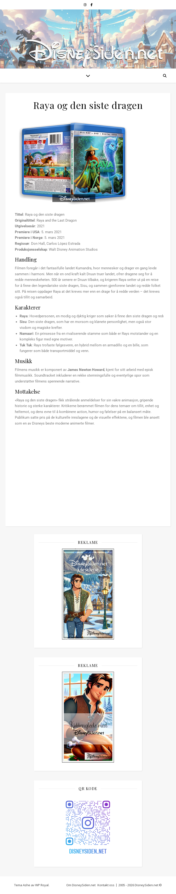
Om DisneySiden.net (81, 885)
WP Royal (42, 885)
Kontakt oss (105, 885)
